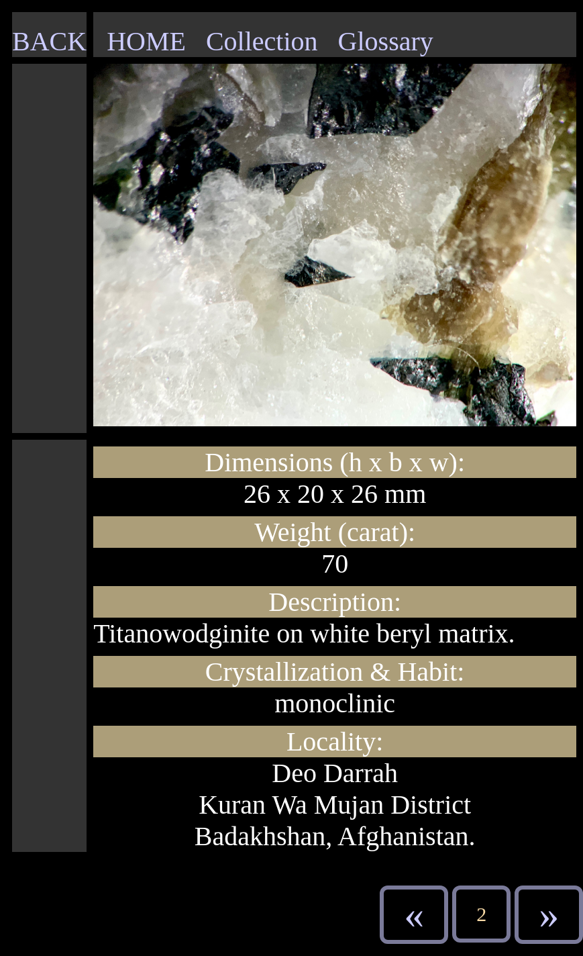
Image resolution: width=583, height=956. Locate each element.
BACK (49, 41)
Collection (262, 41)
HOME (146, 41)
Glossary (385, 41)
